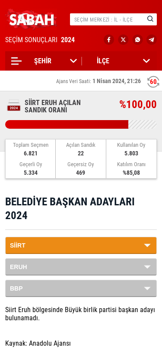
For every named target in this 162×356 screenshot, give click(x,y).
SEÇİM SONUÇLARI (40, 40)
